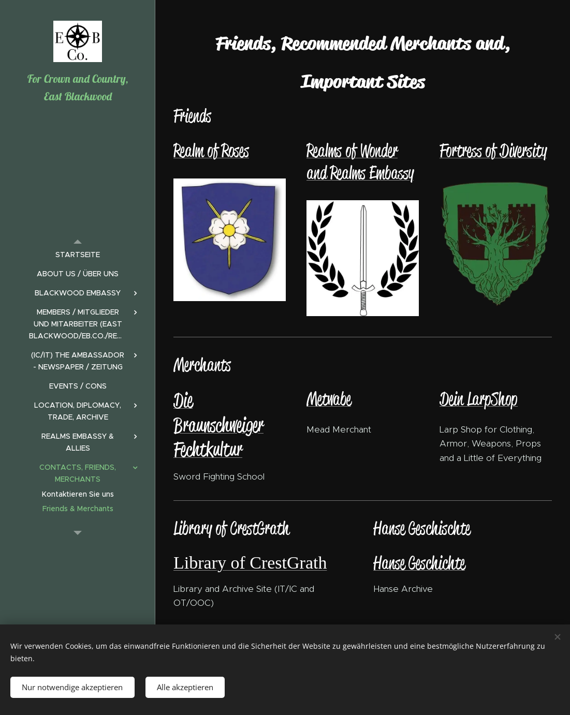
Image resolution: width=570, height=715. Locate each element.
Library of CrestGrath (250, 562)
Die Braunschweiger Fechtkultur (218, 424)
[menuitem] (77, 255)
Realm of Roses (211, 150)
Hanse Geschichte (419, 563)
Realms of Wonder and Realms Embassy (360, 161)
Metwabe (328, 399)
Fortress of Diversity (493, 150)
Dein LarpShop (479, 399)
